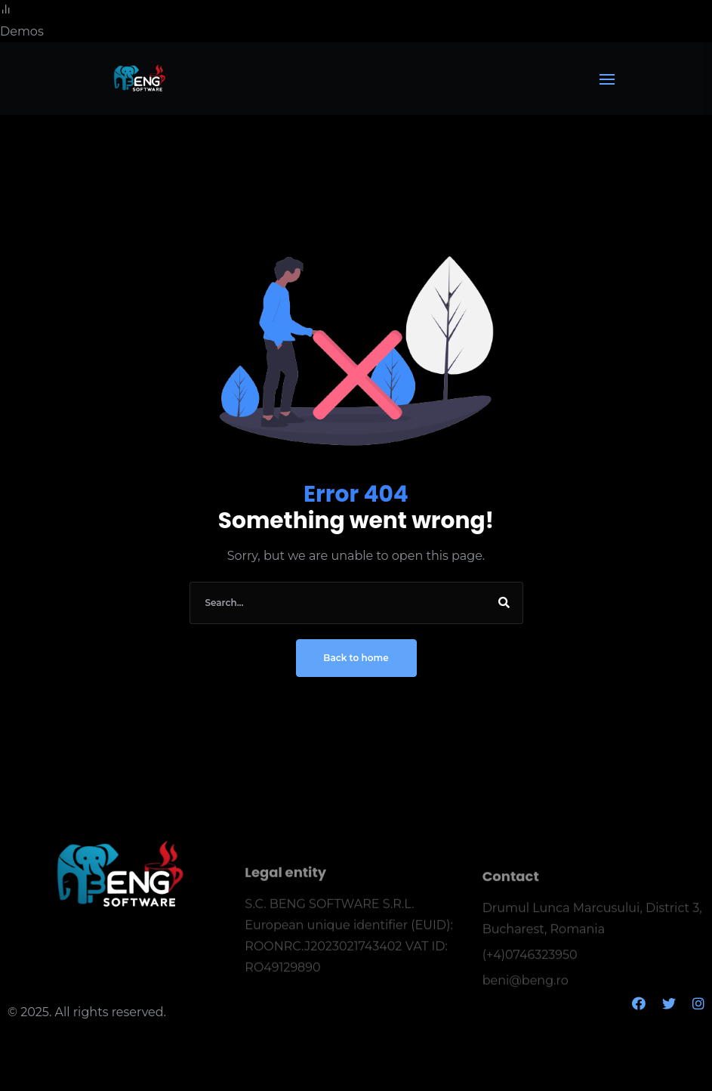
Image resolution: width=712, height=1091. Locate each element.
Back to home (355, 657)
